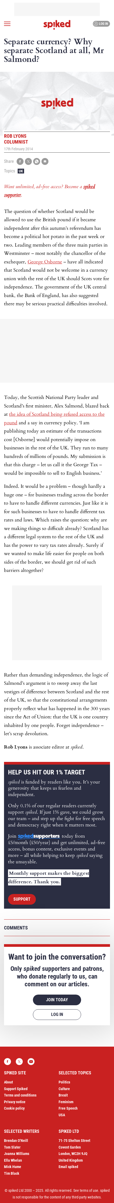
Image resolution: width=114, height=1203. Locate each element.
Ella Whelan (13, 1160)
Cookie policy (14, 1108)
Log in (101, 24)
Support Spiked (16, 1089)
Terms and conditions (20, 1095)
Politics (64, 1082)
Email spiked (68, 1167)
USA (62, 1115)
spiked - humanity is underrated (57, 25)
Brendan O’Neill (16, 1140)
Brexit (63, 1095)
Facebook (7, 1061)
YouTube (31, 1061)
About (8, 1082)
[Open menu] (7, 23)
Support (22, 899)
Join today (57, 999)
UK (21, 171)
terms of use (89, 1190)
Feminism (66, 1102)
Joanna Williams (16, 1153)
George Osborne (45, 262)
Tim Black (11, 1173)
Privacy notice (14, 1102)
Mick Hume (12, 1167)
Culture (64, 1089)
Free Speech (68, 1108)
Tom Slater (12, 1147)
